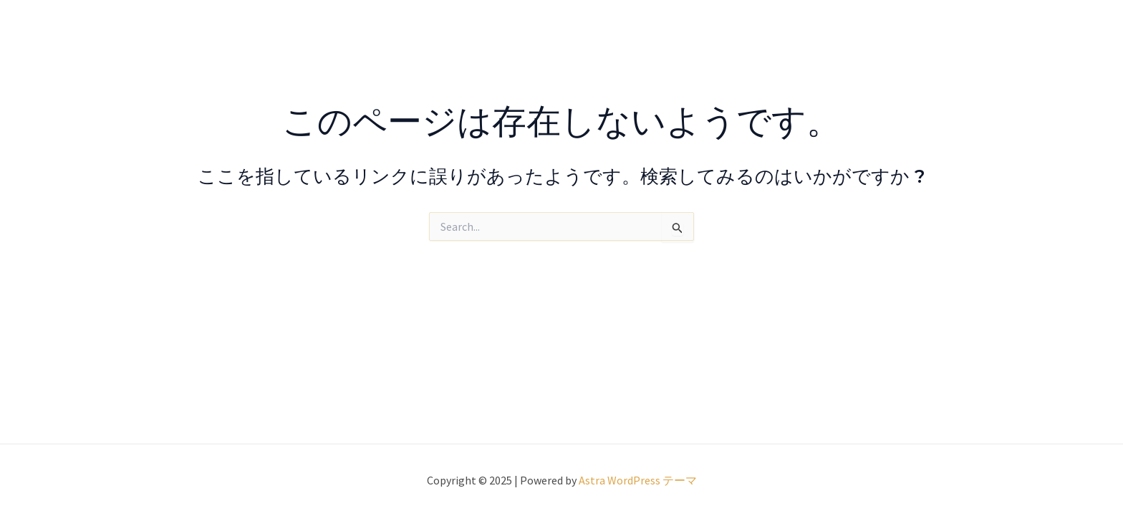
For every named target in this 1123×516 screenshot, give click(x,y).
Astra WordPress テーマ (638, 480)
